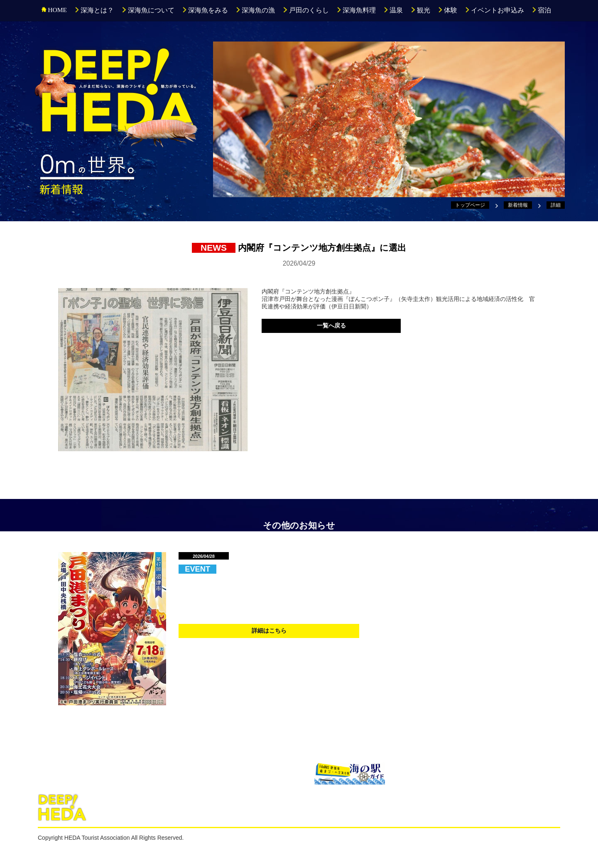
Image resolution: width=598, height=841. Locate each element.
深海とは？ (94, 10)
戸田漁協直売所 (265, 772)
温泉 (393, 10)
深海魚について (147, 10)
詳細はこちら (269, 630)
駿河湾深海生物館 (173, 772)
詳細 (556, 205)
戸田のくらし (305, 10)
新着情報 (518, 205)
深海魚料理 (356, 10)
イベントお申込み (494, 10)
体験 (447, 10)
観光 (420, 10)
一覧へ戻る (331, 325)
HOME (54, 9)
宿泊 (541, 10)
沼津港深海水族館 (81, 772)
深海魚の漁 (255, 10)
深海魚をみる (205, 10)
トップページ (470, 205)
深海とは (108, 807)
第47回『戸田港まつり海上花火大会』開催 (303, 568)
